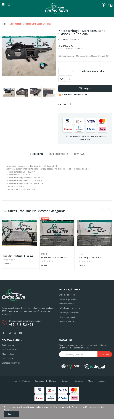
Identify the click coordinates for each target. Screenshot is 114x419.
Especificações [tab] (58, 153)
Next (55, 92)
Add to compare (69, 78)
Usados (102, 381)
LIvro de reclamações (68, 317)
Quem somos (8, 358)
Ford (81, 254)
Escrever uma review (70, 39)
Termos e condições (67, 303)
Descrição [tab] (36, 153)
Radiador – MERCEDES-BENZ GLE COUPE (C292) (19, 256)
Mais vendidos (8, 354)
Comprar (85, 88)
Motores (26, 381)
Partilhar (70, 104)
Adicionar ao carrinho (93, 71)
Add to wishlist (61, 78)
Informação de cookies (69, 312)
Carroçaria (39, 381)
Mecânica (13, 381)
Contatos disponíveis (11, 363)
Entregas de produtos (68, 295)
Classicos (79, 381)
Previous (3, 92)
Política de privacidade (68, 299)
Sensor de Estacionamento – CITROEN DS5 (57, 257)
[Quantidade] (66, 71)
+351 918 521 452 (21, 324)
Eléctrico (52, 381)
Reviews (79, 153)
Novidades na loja (9, 349)
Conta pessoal (8, 345)
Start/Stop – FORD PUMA (90, 257)
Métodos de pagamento (69, 308)
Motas (91, 381)
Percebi (11, 414)
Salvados (65, 381)
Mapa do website (66, 321)
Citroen (44, 254)
